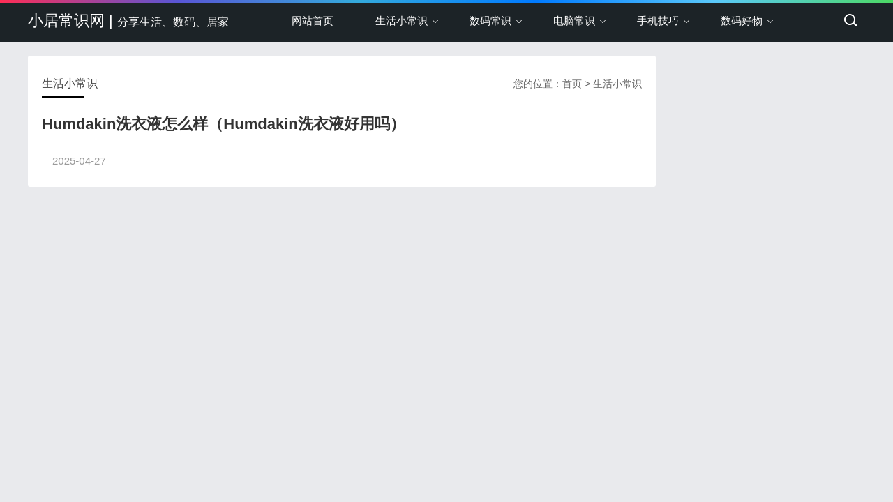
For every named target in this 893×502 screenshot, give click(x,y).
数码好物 (742, 20)
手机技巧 (658, 20)
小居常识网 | (128, 20)
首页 (572, 83)
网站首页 (312, 20)
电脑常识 (574, 20)
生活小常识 (401, 20)
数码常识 (490, 20)
